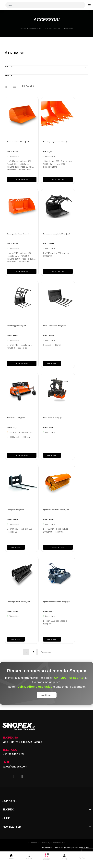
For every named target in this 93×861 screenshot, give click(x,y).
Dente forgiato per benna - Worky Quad (56, 142)
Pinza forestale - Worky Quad (53, 418)
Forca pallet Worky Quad (15, 510)
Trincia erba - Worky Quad (16, 418)
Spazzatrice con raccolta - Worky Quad (56, 602)
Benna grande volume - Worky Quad (19, 234)
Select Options (22, 179)
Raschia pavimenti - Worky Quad (18, 602)
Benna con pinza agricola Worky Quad (56, 234)
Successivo (47, 652)
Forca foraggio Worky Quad (16, 326)
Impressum (47, 847)
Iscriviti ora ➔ (47, 695)
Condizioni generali (62, 847)
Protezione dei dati (80, 847)
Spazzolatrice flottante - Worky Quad (56, 510)
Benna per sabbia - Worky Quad (18, 142)
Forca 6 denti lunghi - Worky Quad (54, 326)
